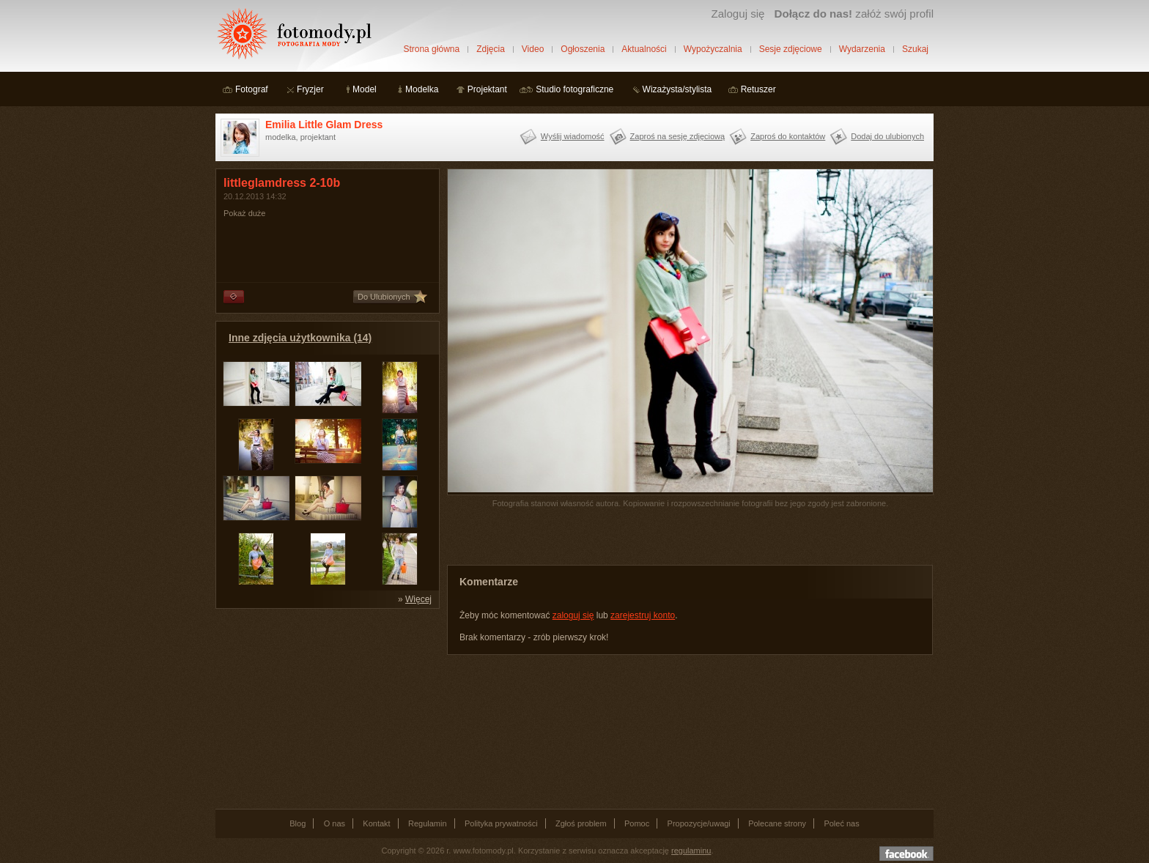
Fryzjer (310, 89)
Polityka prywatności (501, 823)
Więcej (418, 599)
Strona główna (431, 49)
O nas (334, 823)
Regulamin (427, 823)
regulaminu (691, 850)
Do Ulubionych (384, 296)
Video (533, 49)
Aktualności (643, 49)
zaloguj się (573, 615)
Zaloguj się (737, 13)
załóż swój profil (854, 13)
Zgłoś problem (581, 823)
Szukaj (915, 49)
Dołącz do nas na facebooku (906, 853)
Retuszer (758, 89)
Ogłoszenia (583, 49)
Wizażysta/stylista (677, 89)
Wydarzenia (862, 49)
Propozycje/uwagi (699, 823)
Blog (297, 823)
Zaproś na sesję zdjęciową (677, 136)
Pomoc (636, 823)
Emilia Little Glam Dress (324, 124)
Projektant (487, 89)
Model (364, 89)
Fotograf (251, 89)
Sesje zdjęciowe (790, 49)
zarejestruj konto (642, 615)
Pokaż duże (244, 213)
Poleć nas (841, 823)
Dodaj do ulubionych (887, 136)
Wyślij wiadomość (573, 136)
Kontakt (376, 823)
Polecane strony (777, 823)
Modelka (421, 89)
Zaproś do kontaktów (787, 136)
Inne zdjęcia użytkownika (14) (300, 338)
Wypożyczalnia (713, 49)
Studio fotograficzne (574, 89)
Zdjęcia (490, 49)
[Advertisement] (325, 707)
